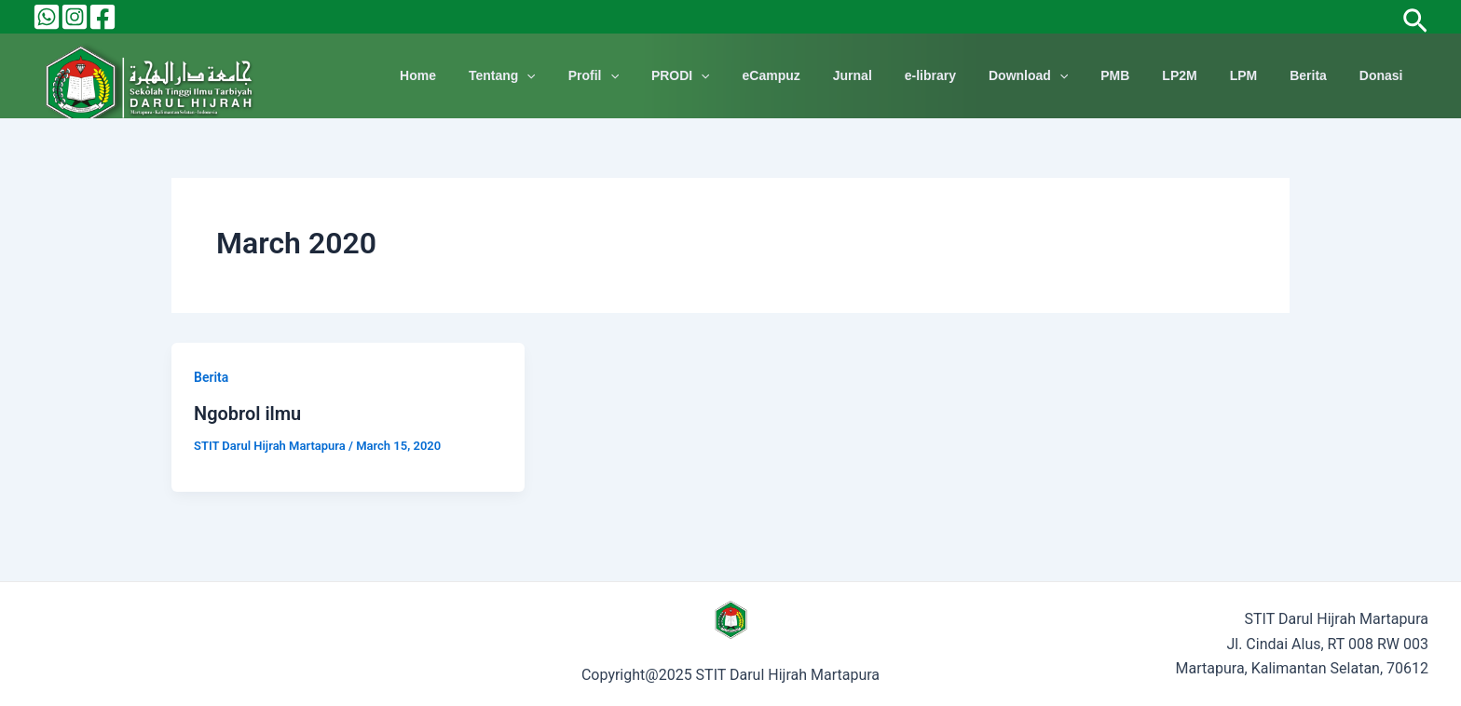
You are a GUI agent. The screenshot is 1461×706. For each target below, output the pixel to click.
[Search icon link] (1415, 16)
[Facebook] (102, 17)
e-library (972, 75)
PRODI (742, 76)
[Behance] (47, 17)
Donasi (1384, 75)
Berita (1318, 75)
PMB (1144, 75)
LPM (1260, 75)
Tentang (576, 76)
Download (1063, 76)
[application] (602, 76)
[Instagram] (75, 17)
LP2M (1202, 75)
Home (499, 75)
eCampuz (826, 75)
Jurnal (901, 75)
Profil (661, 76)
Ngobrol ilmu (247, 413)
